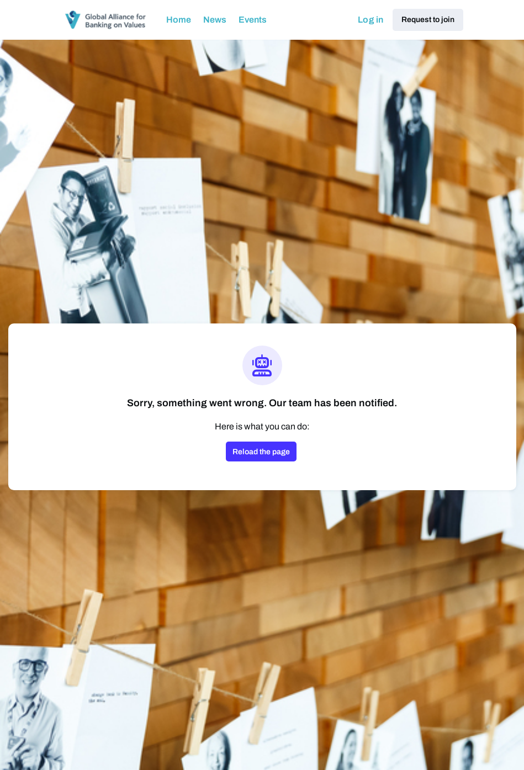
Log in (370, 19)
